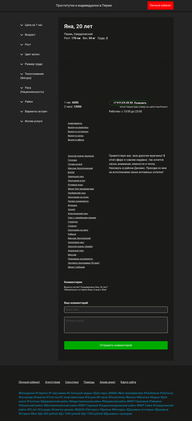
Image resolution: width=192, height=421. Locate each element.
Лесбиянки (152, 393)
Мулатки (143, 397)
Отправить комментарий (116, 345)
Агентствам (52, 382)
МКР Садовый (89, 405)
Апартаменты (75, 123)
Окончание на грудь (78, 197)
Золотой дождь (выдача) (81, 156)
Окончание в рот (76, 180)
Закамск (156, 401)
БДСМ (71, 172)
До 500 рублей (48, 413)
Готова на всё (75, 164)
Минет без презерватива (81, 189)
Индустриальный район (86, 401)
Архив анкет (107, 382)
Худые (156, 397)
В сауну (103, 397)
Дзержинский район (55, 401)
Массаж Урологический (80, 168)
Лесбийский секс (77, 193)
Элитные (167, 393)
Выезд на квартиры (78, 127)
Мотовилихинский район (61, 405)
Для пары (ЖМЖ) (106, 393)
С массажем (58, 393)
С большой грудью (80, 393)
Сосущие (45, 409)
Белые (131, 397)
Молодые (120, 409)
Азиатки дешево (63, 409)
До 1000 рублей (70, 413)
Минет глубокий (76, 267)
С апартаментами (72, 397)
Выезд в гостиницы (78, 131)
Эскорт (71, 209)
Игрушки (72, 205)
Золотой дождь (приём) (80, 246)
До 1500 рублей (93, 413)
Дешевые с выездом (118, 413)
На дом (91, 397)
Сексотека (72, 382)
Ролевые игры (75, 184)
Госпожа (72, 160)
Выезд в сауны (75, 135)
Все (34, 413)
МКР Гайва (145, 405)
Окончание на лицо (78, 230)
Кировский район (115, 401)
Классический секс (78, 213)
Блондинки (27, 393)
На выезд (26, 397)
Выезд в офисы (76, 139)
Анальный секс (76, 250)
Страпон (72, 226)
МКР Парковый (138, 401)
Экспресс (93, 409)
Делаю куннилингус (78, 201)
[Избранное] (139, 5)
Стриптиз (73, 221)
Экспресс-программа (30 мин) (83, 263)
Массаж (72, 254)
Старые (25, 413)
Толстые (53, 397)
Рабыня (72, 234)
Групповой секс (76, 242)
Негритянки (117, 397)
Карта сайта (128, 382)
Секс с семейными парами (82, 217)
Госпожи (34, 401)
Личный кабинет (160, 5)
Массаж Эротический (79, 238)
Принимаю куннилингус (80, 259)
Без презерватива (131, 393)
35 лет (33, 409)
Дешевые (162, 409)
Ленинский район (31, 405)
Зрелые (106, 409)
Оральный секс (76, 176)
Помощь (89, 382)
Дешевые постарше (141, 409)
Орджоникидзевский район (118, 405)
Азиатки (40, 397)
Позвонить (140, 103)
